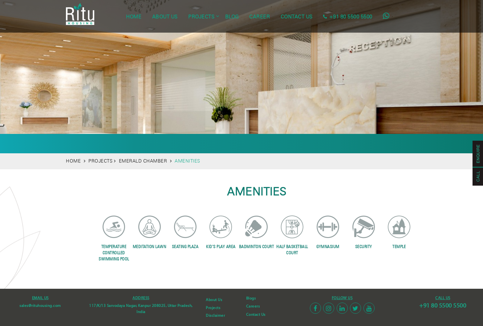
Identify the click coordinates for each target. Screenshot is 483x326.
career (259, 17)
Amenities (163, 143)
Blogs (251, 298)
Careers (253, 306)
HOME (73, 161)
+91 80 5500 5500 (442, 305)
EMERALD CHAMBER (143, 161)
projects (201, 17)
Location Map (345, 143)
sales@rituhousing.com (40, 306)
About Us (214, 300)
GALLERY (292, 143)
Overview (133, 143)
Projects (213, 308)
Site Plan (193, 143)
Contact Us (256, 314)
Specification (261, 143)
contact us (297, 17)
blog (232, 17)
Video (316, 143)
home (133, 17)
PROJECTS (100, 161)
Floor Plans (224, 143)
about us (165, 17)
